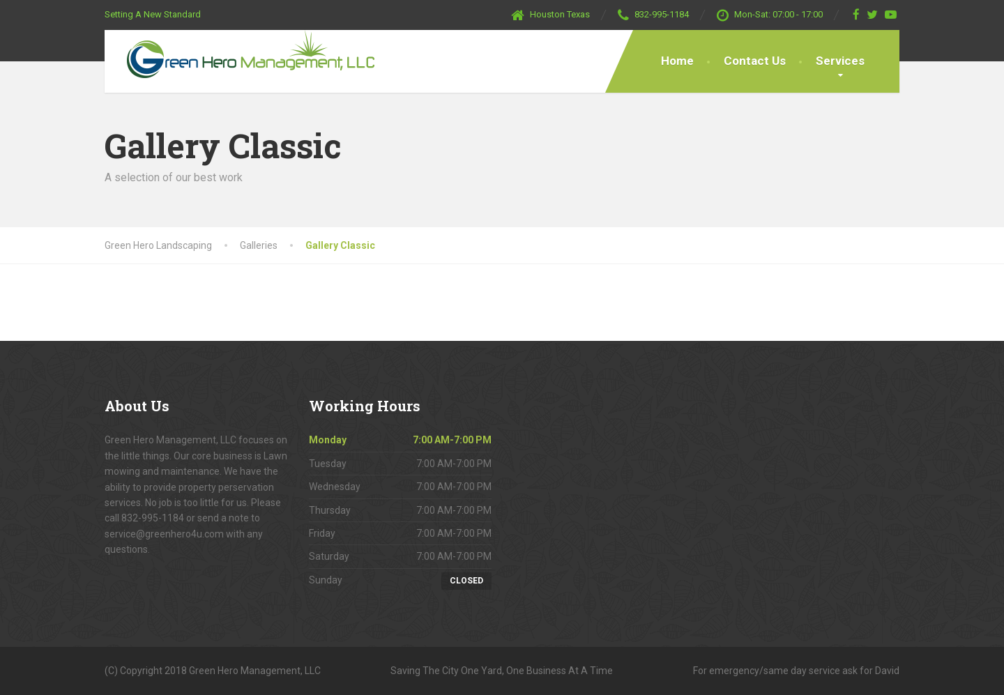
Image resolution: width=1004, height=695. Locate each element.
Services (840, 61)
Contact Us (755, 61)
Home (677, 61)
